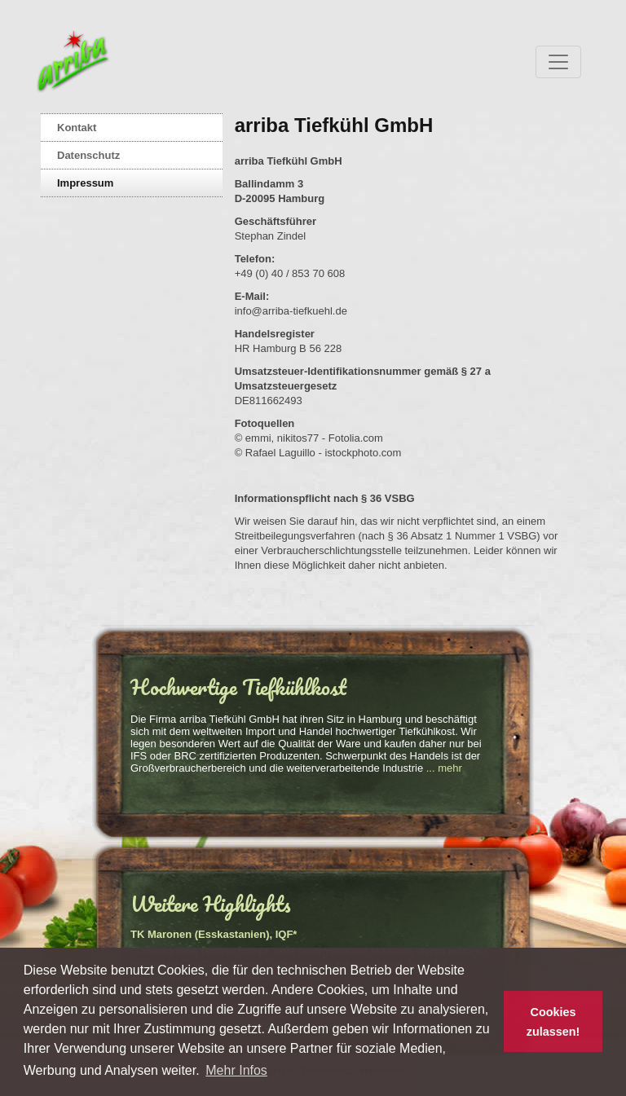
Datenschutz (88, 155)
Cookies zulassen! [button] (553, 1022)
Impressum (85, 183)
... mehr (444, 768)
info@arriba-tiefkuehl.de (291, 311)
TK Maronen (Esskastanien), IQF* (213, 934)
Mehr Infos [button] (236, 1070)
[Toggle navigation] (558, 62)
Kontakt (76, 127)
